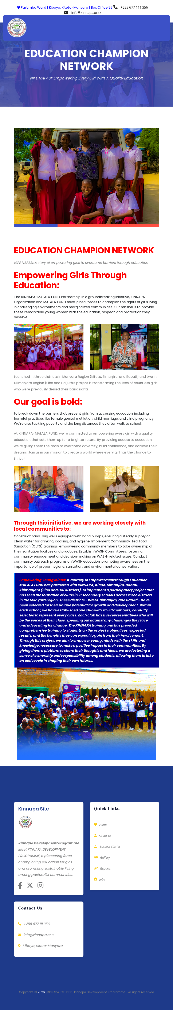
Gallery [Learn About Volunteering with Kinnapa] (102, 857)
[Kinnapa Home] (25, 823)
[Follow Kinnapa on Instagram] (40, 885)
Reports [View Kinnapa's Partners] (102, 868)
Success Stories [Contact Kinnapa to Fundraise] (107, 846)
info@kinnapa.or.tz (82, 12)
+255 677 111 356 (130, 7)
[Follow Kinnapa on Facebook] (20, 885)
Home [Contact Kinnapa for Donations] (100, 824)
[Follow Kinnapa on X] (30, 885)
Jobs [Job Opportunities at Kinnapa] (99, 879)
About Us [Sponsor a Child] (102, 835)
